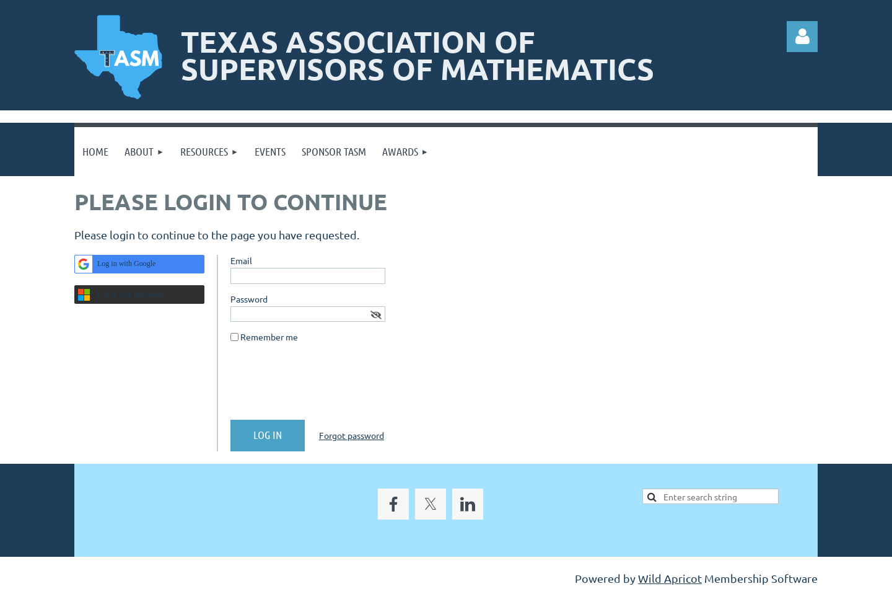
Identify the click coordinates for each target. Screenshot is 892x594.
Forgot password (351, 435)
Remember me (269, 336)
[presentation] (324, 386)
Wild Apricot (670, 578)
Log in (802, 36)
